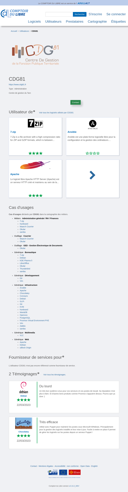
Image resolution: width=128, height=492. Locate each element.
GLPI (22, 301)
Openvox (23, 315)
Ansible (23, 288)
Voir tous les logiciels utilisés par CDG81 (56, 113)
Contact (75, 102)
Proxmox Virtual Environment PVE (34, 320)
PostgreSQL (25, 318)
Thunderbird (25, 269)
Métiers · (36, 218)
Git (21, 278)
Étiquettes (118, 21)
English (94, 466)
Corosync (24, 296)
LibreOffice (24, 263)
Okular (22, 229)
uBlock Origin (25, 348)
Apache (23, 290)
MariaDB (23, 312)
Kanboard (24, 224)
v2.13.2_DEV (74, 486)
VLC (21, 335)
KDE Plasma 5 (26, 260)
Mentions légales (46, 466)
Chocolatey (24, 293)
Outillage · (22, 236)
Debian (23, 258)
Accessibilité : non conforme (67, 466)
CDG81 (35, 31)
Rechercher (80, 14)
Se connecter (116, 14)
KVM (22, 307)
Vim (21, 281)
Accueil (14, 31)
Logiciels (34, 21)
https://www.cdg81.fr (17, 84)
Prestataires (74, 21)
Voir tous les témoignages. (54, 375)
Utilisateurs (53, 21)
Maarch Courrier (27, 226)
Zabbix (22, 326)
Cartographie (97, 21)
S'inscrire (95, 14)
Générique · (25, 252)
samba (22, 232)
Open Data (85, 466)
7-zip (22, 221)
